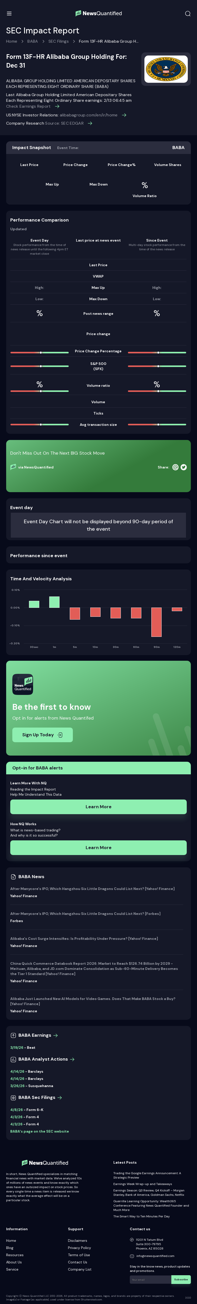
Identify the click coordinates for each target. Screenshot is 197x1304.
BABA (32, 41)
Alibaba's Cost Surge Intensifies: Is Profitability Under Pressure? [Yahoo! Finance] (84, 938)
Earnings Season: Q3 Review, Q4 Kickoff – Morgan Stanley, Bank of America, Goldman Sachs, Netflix (148, 1192)
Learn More (99, 807)
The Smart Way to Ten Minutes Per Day (141, 1216)
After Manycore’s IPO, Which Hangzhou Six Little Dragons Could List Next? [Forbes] (85, 913)
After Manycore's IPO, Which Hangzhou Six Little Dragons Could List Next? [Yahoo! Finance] (92, 888)
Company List (80, 1269)
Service (12, 1269)
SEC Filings (58, 41)
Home (11, 41)
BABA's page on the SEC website (39, 1131)
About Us (14, 1262)
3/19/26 (16, 1047)
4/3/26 (16, 1117)
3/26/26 (17, 1085)
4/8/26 (16, 1109)
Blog (9, 1247)
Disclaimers (77, 1240)
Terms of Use (79, 1255)
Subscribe (181, 1279)
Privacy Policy (79, 1247)
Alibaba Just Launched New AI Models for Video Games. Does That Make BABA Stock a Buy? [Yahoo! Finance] (92, 1001)
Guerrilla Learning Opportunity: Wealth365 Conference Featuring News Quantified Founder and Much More (151, 1205)
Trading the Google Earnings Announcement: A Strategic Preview (147, 1175)
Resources (15, 1255)
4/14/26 (17, 1071)
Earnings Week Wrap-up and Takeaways (142, 1184)
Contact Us (77, 1262)
